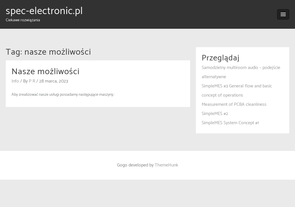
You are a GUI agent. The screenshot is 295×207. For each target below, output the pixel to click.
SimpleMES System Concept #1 (230, 123)
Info (15, 81)
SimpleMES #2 (215, 114)
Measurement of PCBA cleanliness (234, 104)
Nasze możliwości (46, 72)
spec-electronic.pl (44, 11)
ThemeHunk (166, 165)
